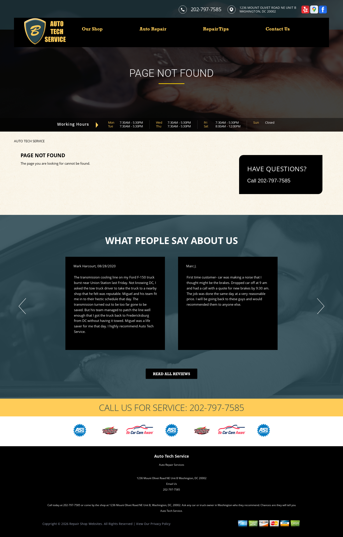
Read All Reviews (171, 374)
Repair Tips (216, 29)
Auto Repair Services (171, 465)
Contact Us (278, 29)
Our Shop (92, 29)
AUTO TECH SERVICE (29, 141)
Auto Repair (153, 29)
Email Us (171, 484)
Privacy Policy (160, 524)
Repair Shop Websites (85, 524)
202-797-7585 (206, 9)
